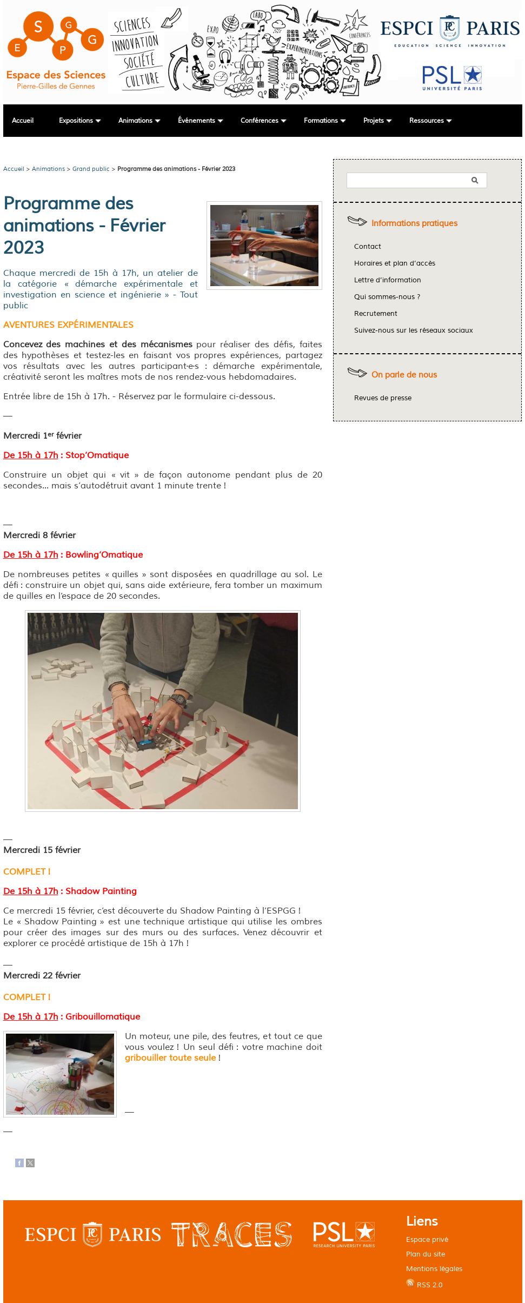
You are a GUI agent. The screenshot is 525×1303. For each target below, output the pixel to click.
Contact (367, 246)
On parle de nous (404, 375)
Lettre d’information (387, 280)
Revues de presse (382, 398)
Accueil (23, 121)
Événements (196, 121)
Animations (135, 121)
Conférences (259, 121)
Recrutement (375, 313)
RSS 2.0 (424, 1284)
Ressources (426, 121)
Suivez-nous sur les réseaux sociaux (413, 330)
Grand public (91, 169)
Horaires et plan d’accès (394, 263)
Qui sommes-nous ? (387, 297)
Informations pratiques (414, 224)
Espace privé (427, 1239)
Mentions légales (434, 1268)
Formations (321, 121)
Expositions (76, 121)
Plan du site (425, 1254)
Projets (373, 121)
